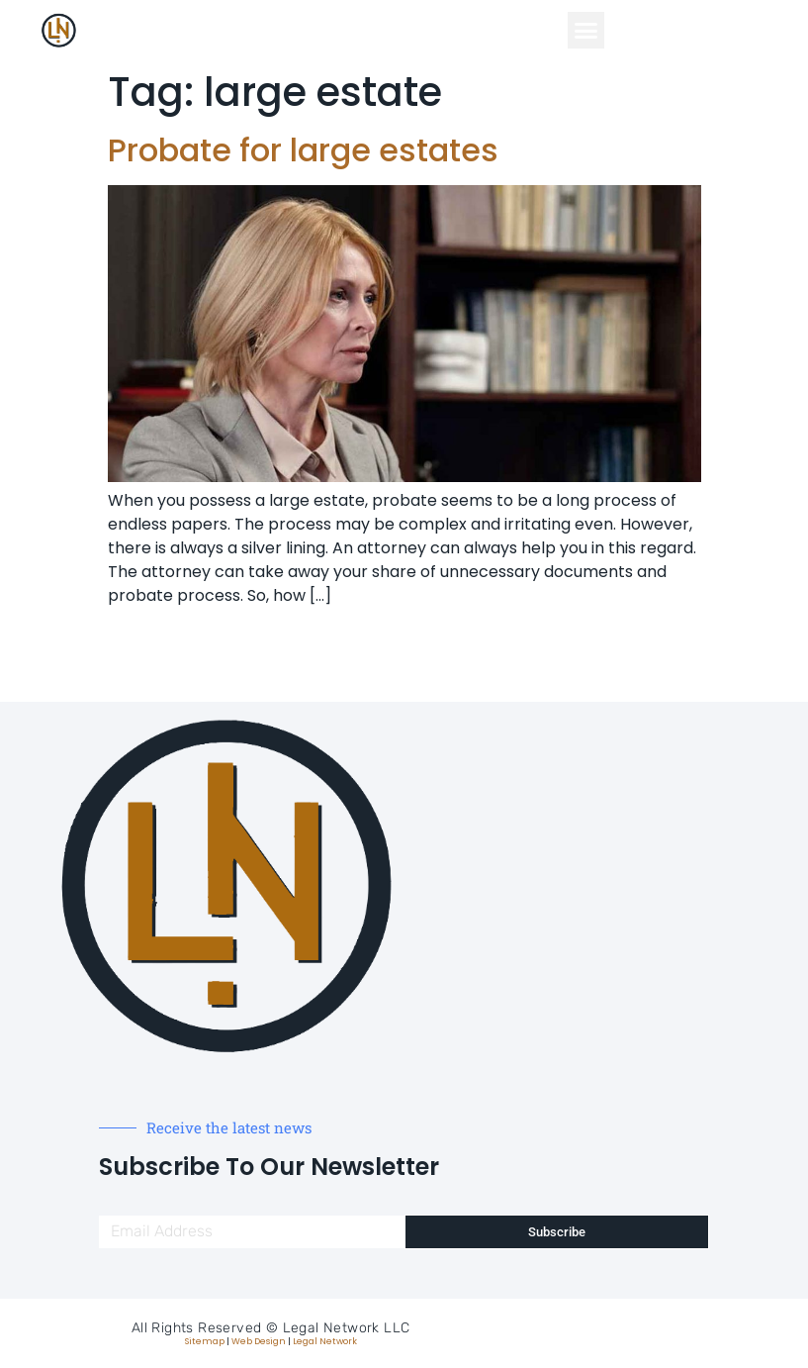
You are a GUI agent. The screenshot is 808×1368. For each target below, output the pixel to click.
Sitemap (204, 1341)
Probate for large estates (303, 150)
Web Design (258, 1341)
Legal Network (325, 1341)
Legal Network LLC (346, 1327)
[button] (586, 30)
